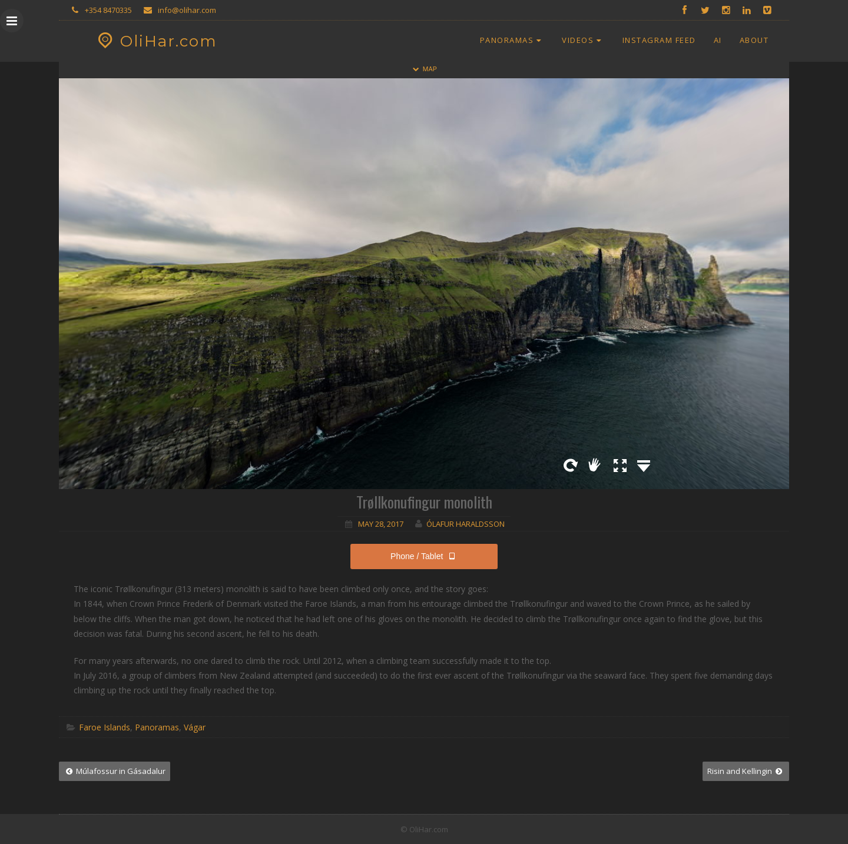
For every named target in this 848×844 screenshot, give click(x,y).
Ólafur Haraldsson (465, 524)
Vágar (195, 727)
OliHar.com (155, 41)
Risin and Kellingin (745, 771)
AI (718, 40)
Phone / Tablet (424, 556)
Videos (583, 40)
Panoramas (512, 40)
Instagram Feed (659, 40)
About (754, 40)
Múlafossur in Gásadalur (114, 771)
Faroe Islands (104, 727)
